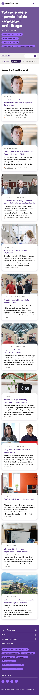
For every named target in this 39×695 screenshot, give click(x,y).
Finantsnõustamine (8, 661)
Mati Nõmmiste (11, 217)
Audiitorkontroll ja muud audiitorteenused (15, 649)
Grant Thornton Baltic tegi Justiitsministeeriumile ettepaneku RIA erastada (18, 102)
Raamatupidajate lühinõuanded (12, 34)
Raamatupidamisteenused (10, 653)
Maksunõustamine (28, 653)
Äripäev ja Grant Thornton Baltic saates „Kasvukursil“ (18, 46)
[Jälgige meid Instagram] (16, 681)
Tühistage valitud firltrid (29, 61)
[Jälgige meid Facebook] (7, 681)
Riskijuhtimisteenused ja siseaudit (12, 665)
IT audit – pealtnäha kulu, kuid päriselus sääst (16, 301)
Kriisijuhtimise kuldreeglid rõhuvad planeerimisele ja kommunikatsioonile (19, 201)
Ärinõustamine (22, 657)
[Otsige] (33, 3)
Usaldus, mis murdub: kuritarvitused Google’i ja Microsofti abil (18, 152)
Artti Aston (10, 118)
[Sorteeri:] (30, 56)
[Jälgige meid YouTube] (11, 681)
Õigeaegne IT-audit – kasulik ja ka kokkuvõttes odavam (18, 351)
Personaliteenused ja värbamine (12, 669)
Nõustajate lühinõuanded (10, 42)
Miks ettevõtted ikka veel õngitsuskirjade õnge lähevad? (16, 550)
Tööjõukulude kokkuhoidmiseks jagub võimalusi (19, 500)
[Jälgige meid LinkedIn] (2, 681)
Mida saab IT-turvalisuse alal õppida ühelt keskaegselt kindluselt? (19, 601)
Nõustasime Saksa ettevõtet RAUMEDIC (15, 251)
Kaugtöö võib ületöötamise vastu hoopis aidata (17, 450)
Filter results (5, 56)
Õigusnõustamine (8, 657)
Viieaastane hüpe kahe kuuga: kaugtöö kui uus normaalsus (16, 401)
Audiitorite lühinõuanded (10, 38)
